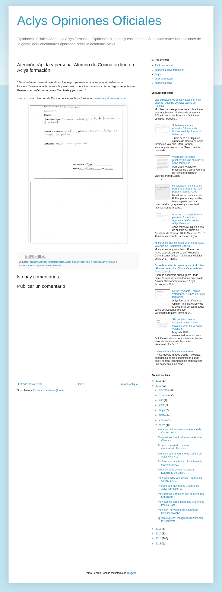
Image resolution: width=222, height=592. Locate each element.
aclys (158, 74)
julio (161, 400)
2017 (159, 385)
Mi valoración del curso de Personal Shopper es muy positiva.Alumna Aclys (187, 188)
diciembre (164, 390)
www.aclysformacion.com (110, 98)
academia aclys (163, 82)
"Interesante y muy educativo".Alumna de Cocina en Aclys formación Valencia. (187, 130)
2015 (159, 533)
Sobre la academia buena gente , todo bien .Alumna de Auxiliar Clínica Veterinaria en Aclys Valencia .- (179, 268)
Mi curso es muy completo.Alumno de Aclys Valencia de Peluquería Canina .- (179, 244)
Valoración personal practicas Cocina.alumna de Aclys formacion (188, 160)
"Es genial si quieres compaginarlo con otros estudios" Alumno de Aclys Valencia (187, 324)
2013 (159, 543)
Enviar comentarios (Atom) (48, 390)
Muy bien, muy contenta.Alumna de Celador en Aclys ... (178, 511)
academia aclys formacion (169, 69)
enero (162, 425)
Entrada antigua (129, 384)
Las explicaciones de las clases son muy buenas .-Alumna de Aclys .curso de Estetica (178, 102)
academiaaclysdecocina (77, 262)
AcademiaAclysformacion (104, 262)
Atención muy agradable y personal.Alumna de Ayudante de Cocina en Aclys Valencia (187, 219)
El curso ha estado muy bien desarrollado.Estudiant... (174, 447)
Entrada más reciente (30, 384)
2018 (159, 380)
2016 (159, 528)
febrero (163, 420)
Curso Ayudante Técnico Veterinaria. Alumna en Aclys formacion (188, 294)
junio (162, 405)
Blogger (131, 573)
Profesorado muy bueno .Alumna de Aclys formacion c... (178, 487)
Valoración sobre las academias (175, 351)
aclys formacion (163, 78)
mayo (162, 410)
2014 (159, 538)
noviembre (165, 395)
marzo (162, 415)
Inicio (81, 384)
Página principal (164, 65)
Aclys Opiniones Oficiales (89, 20)
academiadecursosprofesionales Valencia (40, 265)
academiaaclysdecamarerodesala (47, 262)
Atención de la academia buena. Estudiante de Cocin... (176, 471)
